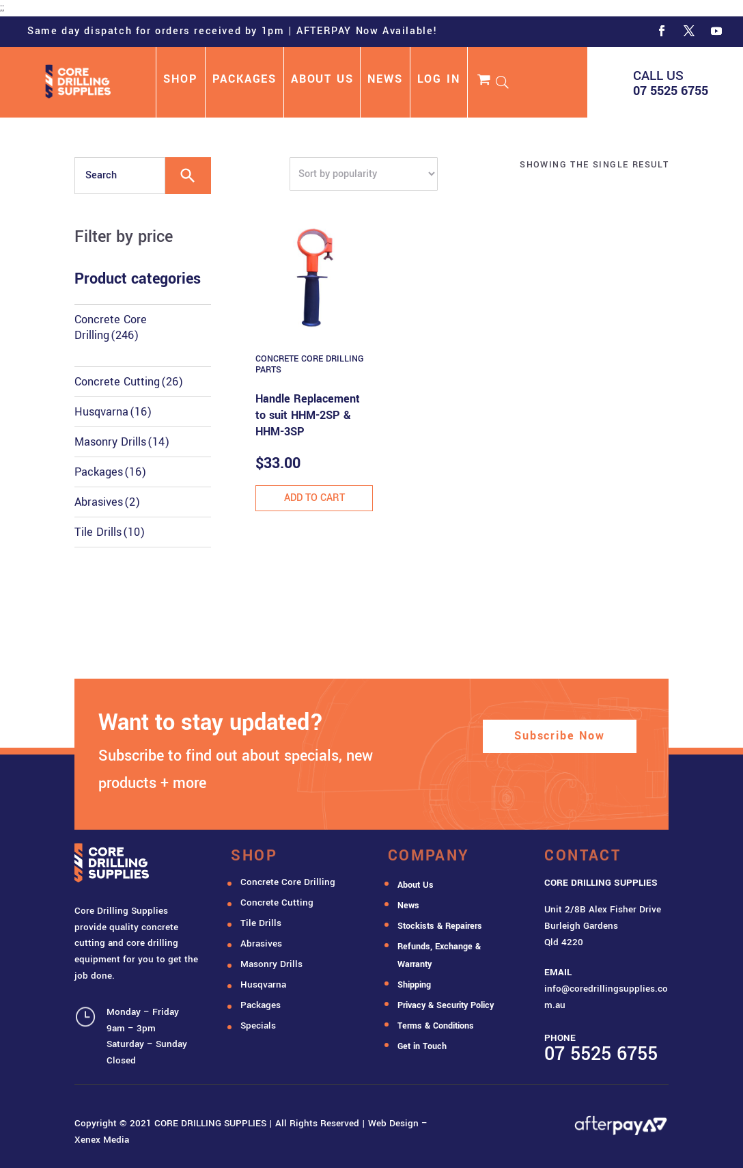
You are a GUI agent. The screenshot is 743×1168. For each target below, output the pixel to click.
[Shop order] (364, 174)
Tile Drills (109, 532)
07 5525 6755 (670, 91)
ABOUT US (322, 80)
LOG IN (438, 80)
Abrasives (107, 502)
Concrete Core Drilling (110, 327)
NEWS (384, 80)
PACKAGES (244, 80)
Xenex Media (101, 1139)
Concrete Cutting (128, 382)
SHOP (180, 80)
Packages (110, 472)
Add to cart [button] (314, 498)
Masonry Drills (121, 442)
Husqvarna (113, 412)
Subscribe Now (559, 736)
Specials (258, 1025)
